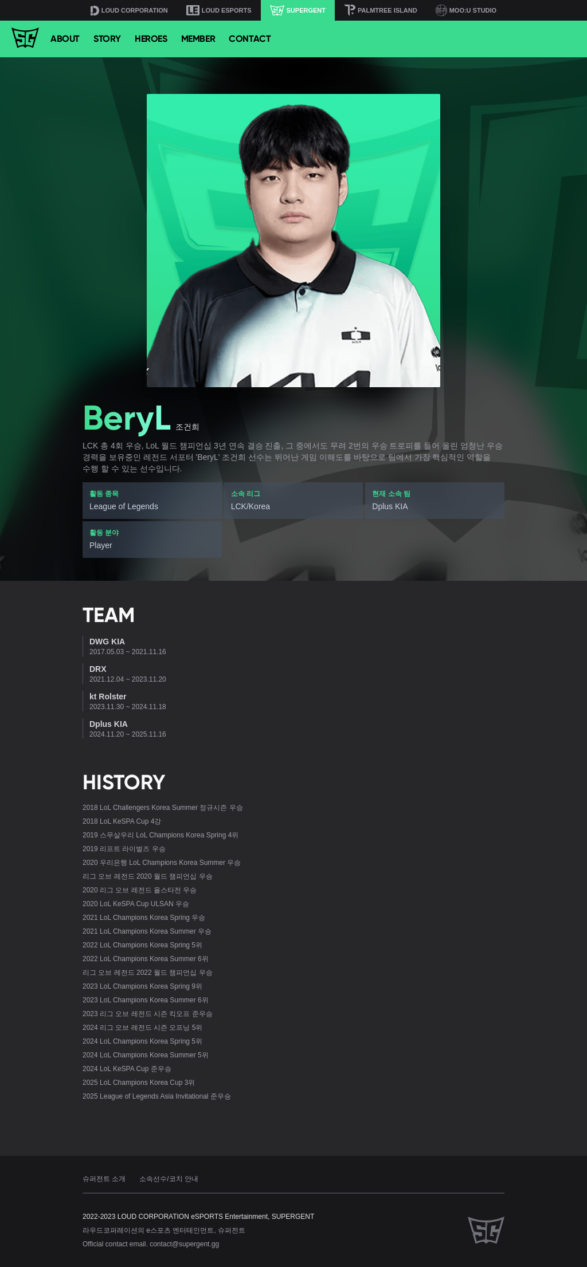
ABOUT (65, 38)
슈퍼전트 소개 (104, 1179)
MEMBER (198, 38)
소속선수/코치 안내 (168, 1179)
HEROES (151, 38)
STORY (107, 38)
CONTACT (250, 38)
